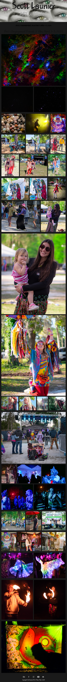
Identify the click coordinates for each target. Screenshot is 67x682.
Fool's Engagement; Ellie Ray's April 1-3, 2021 (33, 25)
